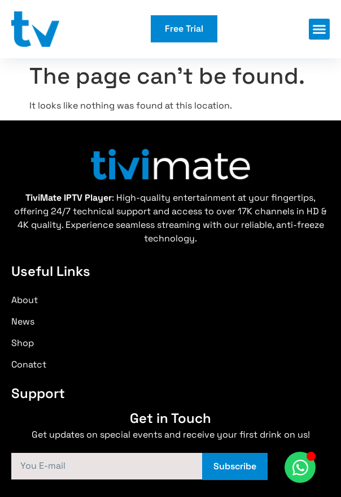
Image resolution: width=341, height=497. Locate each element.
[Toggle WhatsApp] (300, 467)
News (22, 321)
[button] (319, 29)
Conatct (28, 364)
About (24, 300)
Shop (22, 343)
